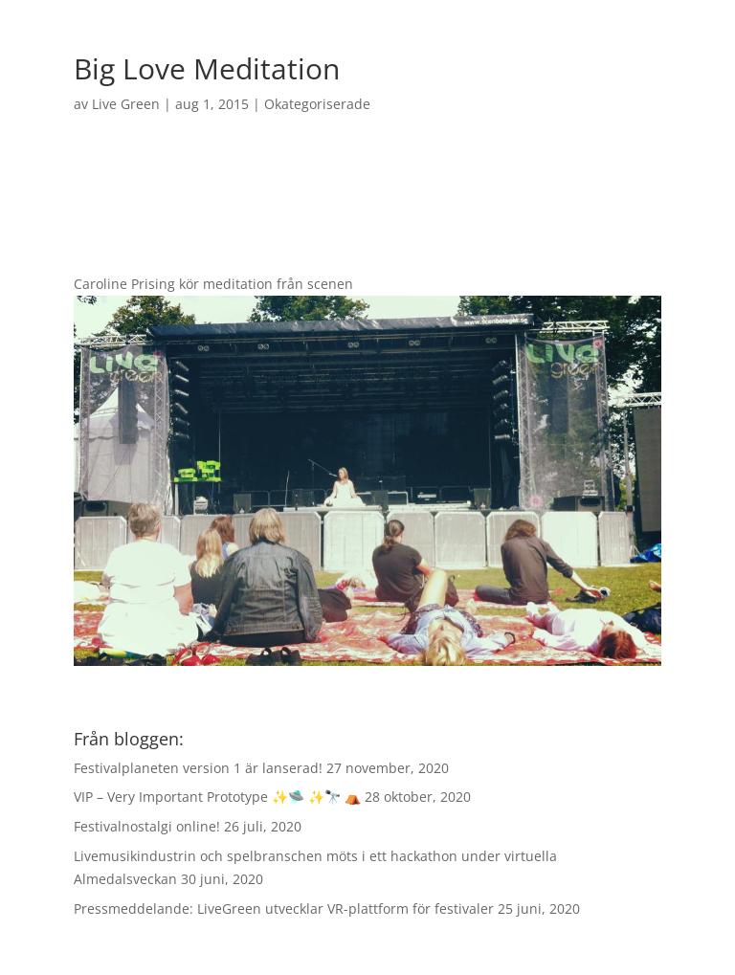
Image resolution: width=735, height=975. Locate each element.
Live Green (126, 104)
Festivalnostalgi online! (147, 826)
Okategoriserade (317, 104)
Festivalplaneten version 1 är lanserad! (198, 768)
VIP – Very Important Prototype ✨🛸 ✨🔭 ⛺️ (217, 796)
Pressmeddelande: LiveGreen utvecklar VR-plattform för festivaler (284, 908)
